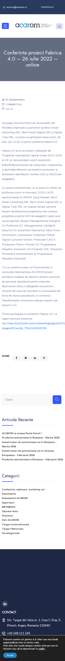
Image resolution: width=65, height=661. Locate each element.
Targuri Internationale (15, 524)
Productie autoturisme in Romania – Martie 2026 (30, 437)
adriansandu (17, 99)
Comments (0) (13, 104)
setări (42, 648)
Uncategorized (10, 533)
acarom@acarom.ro (16, 7)
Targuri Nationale (12, 528)
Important (8, 502)
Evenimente (9, 493)
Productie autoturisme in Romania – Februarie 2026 (32, 459)
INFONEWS (8, 507)
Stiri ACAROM (10, 520)
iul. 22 (9, 109)
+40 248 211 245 (18, 633)
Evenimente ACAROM (15, 498)
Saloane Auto (10, 511)
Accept (10, 655)
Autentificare (47, 7)
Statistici (7, 515)
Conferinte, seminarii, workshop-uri (23, 489)
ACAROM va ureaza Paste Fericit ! (22, 433)
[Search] (57, 399)
